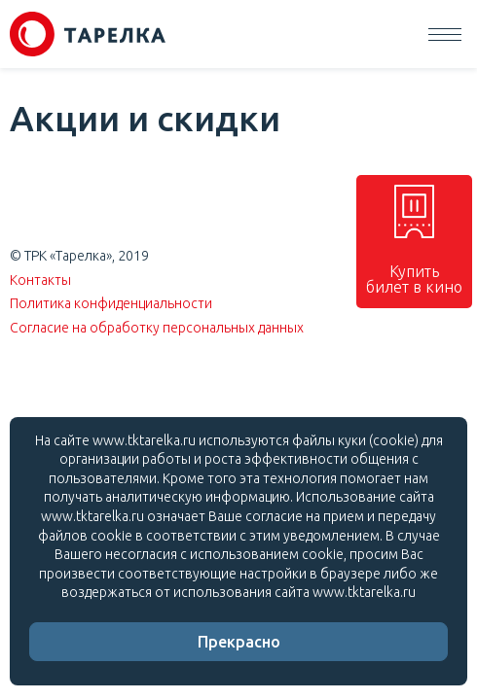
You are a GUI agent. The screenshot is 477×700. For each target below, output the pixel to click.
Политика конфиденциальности (111, 303)
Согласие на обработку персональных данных (157, 327)
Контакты (40, 280)
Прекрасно (239, 641)
